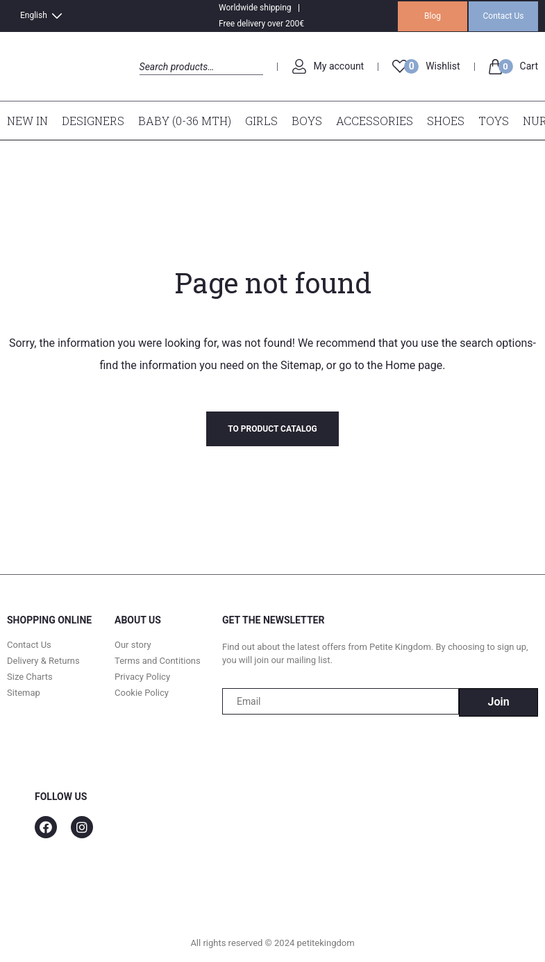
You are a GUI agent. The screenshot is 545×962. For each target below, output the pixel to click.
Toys (493, 120)
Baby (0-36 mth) (184, 120)
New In (27, 120)
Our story (133, 644)
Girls (261, 120)
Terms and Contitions (158, 660)
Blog (432, 16)
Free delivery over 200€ (261, 23)
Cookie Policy (142, 692)
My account (339, 66)
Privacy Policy (142, 676)
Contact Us (503, 16)
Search (152, 82)
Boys (307, 120)
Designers (93, 120)
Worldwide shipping (255, 8)
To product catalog (272, 429)
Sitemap (300, 365)
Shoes (445, 120)
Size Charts (30, 676)
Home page (413, 365)
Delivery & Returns (43, 660)
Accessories (374, 120)
